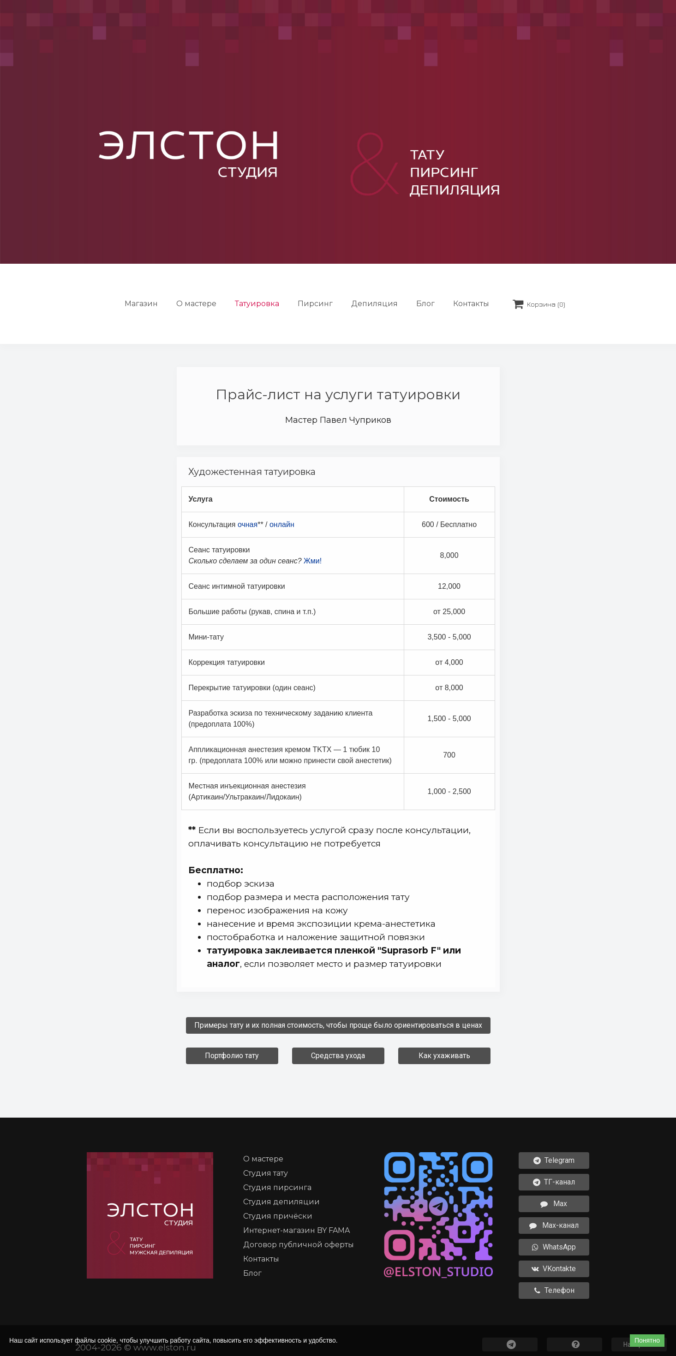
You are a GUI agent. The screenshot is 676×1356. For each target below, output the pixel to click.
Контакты (471, 303)
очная (247, 524)
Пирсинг (315, 303)
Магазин (141, 303)
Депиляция (374, 303)
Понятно (647, 1340)
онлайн (281, 524)
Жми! (313, 561)
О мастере (196, 303)
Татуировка (257, 303)
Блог (425, 303)
